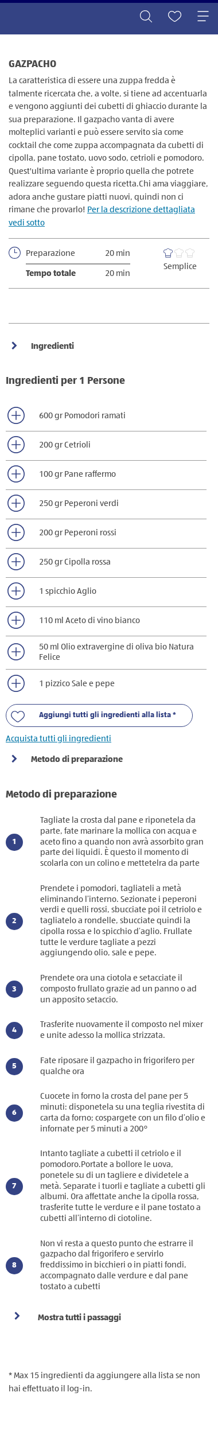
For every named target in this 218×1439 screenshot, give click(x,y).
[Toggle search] (145, 17)
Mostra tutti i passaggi (79, 1317)
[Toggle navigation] (203, 17)
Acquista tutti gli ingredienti (58, 738)
